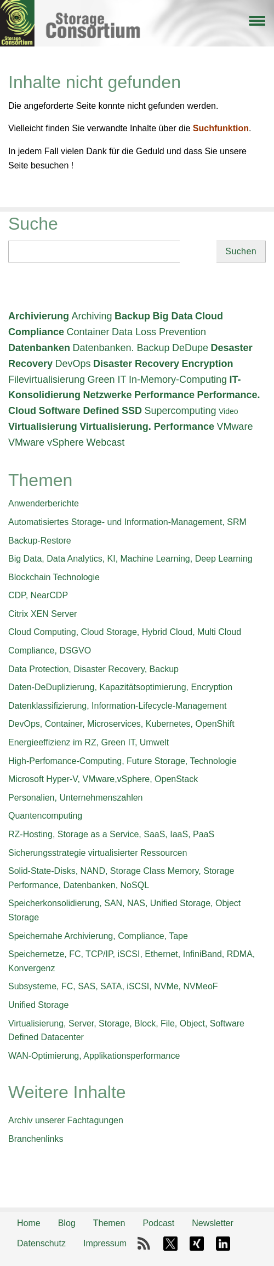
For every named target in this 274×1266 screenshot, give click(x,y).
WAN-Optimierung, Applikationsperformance (94, 1055)
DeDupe (190, 347)
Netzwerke (107, 394)
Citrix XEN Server (42, 614)
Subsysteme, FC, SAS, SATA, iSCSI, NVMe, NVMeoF (113, 986)
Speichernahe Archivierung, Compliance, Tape (98, 936)
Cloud (209, 316)
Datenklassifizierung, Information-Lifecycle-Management (117, 705)
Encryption (207, 363)
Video (228, 411)
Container (87, 331)
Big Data (172, 316)
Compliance (36, 331)
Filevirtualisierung (46, 379)
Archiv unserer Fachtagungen (65, 1120)
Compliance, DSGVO (49, 650)
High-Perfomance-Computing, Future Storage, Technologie (122, 761)
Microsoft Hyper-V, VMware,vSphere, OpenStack (103, 779)
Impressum (105, 1243)
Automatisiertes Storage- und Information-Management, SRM (127, 522)
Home (29, 1223)
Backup (132, 316)
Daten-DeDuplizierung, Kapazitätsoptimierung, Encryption (120, 687)
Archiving (91, 316)
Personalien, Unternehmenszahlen (75, 797)
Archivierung (38, 316)
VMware (234, 426)
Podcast (158, 1223)
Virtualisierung (42, 426)
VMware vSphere (46, 442)
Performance (164, 394)
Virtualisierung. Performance (146, 426)
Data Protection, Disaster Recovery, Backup (93, 669)
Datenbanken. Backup (120, 347)
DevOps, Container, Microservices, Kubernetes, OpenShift (121, 723)
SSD (132, 410)
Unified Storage (38, 1005)
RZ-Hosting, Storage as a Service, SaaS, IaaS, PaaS (111, 834)
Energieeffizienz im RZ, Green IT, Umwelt (88, 742)
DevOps (73, 363)
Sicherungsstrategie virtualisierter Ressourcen (97, 852)
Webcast (106, 442)
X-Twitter (170, 1243)
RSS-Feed (144, 1243)
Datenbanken (39, 347)
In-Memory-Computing (178, 379)
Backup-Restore (39, 540)
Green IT (107, 379)
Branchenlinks (36, 1139)
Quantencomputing (45, 815)
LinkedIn (223, 1243)
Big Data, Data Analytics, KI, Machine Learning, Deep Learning (130, 558)
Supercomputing (180, 410)
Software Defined (78, 410)
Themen (109, 1223)
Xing (197, 1243)
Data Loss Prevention (159, 331)
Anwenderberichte (43, 503)
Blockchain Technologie (54, 577)
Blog (67, 1223)
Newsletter (212, 1223)
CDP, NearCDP (38, 595)
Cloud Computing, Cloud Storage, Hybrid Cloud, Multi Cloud (124, 632)
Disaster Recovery (136, 363)
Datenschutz (41, 1243)
